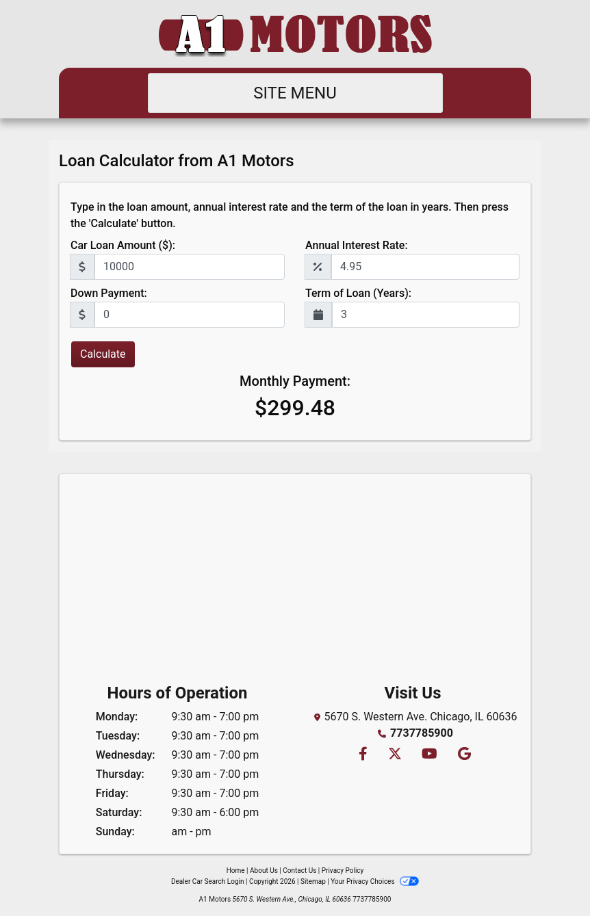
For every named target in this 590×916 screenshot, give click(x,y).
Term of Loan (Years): (358, 293)
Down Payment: (108, 293)
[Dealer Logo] (295, 34)
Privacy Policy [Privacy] (343, 870)
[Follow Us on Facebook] (362, 754)
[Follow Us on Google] (462, 754)
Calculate (103, 354)
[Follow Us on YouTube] (429, 754)
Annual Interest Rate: (356, 245)
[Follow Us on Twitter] (394, 754)
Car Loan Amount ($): (122, 245)
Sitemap (313, 881)
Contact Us (299, 870)
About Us (264, 870)
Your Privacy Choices (375, 881)
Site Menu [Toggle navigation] (295, 93)
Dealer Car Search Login (207, 881)
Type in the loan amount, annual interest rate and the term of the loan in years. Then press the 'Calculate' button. (289, 215)
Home (236, 870)
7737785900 (421, 733)
